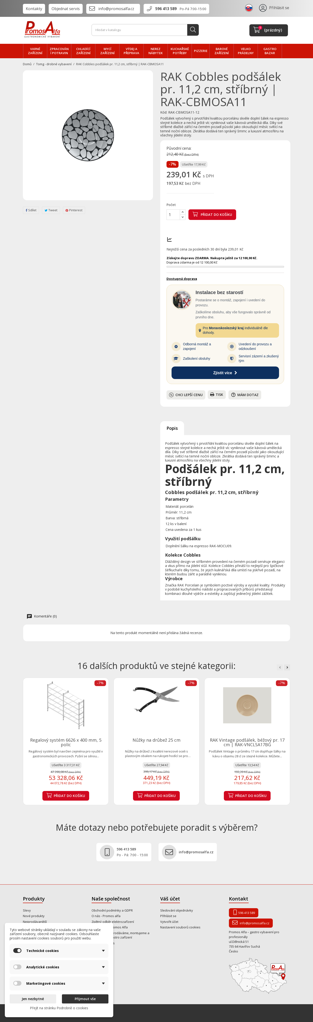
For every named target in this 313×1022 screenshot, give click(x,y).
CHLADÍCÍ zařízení (83, 51)
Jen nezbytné (33, 998)
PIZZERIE (200, 51)
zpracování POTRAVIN (59, 51)
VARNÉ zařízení (35, 51)
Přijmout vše (85, 998)
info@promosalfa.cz (116, 8)
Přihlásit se (168, 916)
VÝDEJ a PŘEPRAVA (131, 51)
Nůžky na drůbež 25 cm (156, 740)
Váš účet (170, 898)
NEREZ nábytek (155, 51)
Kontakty (34, 8)
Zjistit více (225, 373)
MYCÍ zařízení (107, 51)
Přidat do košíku (212, 214)
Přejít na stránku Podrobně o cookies (59, 1008)
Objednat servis (66, 8)
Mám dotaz (245, 394)
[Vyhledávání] (145, 30)
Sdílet (31, 210)
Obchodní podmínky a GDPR (112, 910)
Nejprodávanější (35, 921)
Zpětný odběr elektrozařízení (113, 921)
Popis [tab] (172, 428)
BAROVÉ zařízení (221, 51)
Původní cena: (178, 148)
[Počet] (173, 214)
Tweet (51, 210)
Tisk (216, 394)
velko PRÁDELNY (246, 51)
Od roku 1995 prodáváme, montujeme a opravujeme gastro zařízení (120, 935)
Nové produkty (34, 916)
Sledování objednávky (176, 910)
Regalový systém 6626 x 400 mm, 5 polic (65, 742)
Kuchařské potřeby (180, 51)
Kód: (163, 112)
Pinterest (74, 210)
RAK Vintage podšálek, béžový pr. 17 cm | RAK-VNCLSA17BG (247, 742)
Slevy (27, 910)
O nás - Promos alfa (106, 916)
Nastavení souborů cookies (180, 927)
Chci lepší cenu (186, 395)
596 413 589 (166, 8)
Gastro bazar (269, 51)
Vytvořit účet (169, 921)
